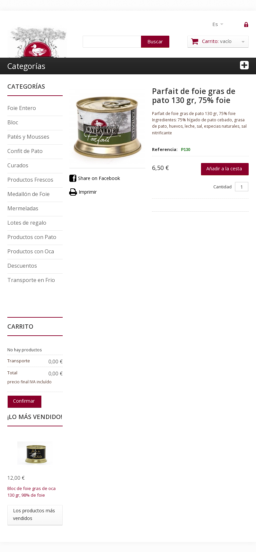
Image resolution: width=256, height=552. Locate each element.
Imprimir (83, 192)
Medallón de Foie (28, 194)
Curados (17, 165)
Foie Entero (21, 108)
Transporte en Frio (31, 280)
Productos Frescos (30, 179)
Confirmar (24, 401)
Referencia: (165, 149)
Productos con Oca (30, 251)
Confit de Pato (25, 151)
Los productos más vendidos (34, 514)
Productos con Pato (31, 237)
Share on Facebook (94, 178)
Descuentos (22, 265)
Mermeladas (22, 208)
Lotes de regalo (26, 222)
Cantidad (222, 187)
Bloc (12, 122)
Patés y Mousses (28, 136)
